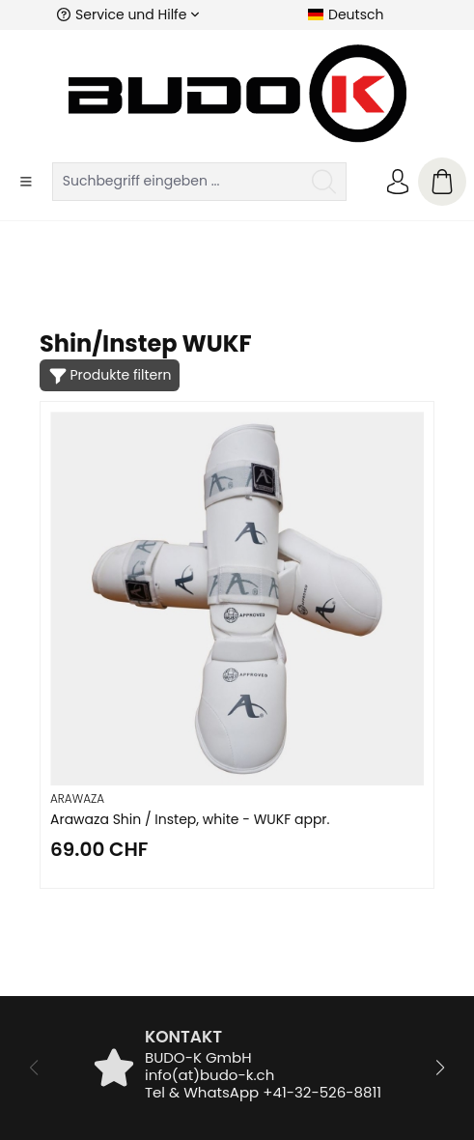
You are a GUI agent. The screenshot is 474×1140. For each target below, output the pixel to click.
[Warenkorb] (442, 181)
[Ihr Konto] (397, 181)
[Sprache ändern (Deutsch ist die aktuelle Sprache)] (345, 14)
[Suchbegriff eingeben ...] (177, 181)
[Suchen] (324, 181)
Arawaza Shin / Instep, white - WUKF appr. (190, 820)
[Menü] (26, 181)
